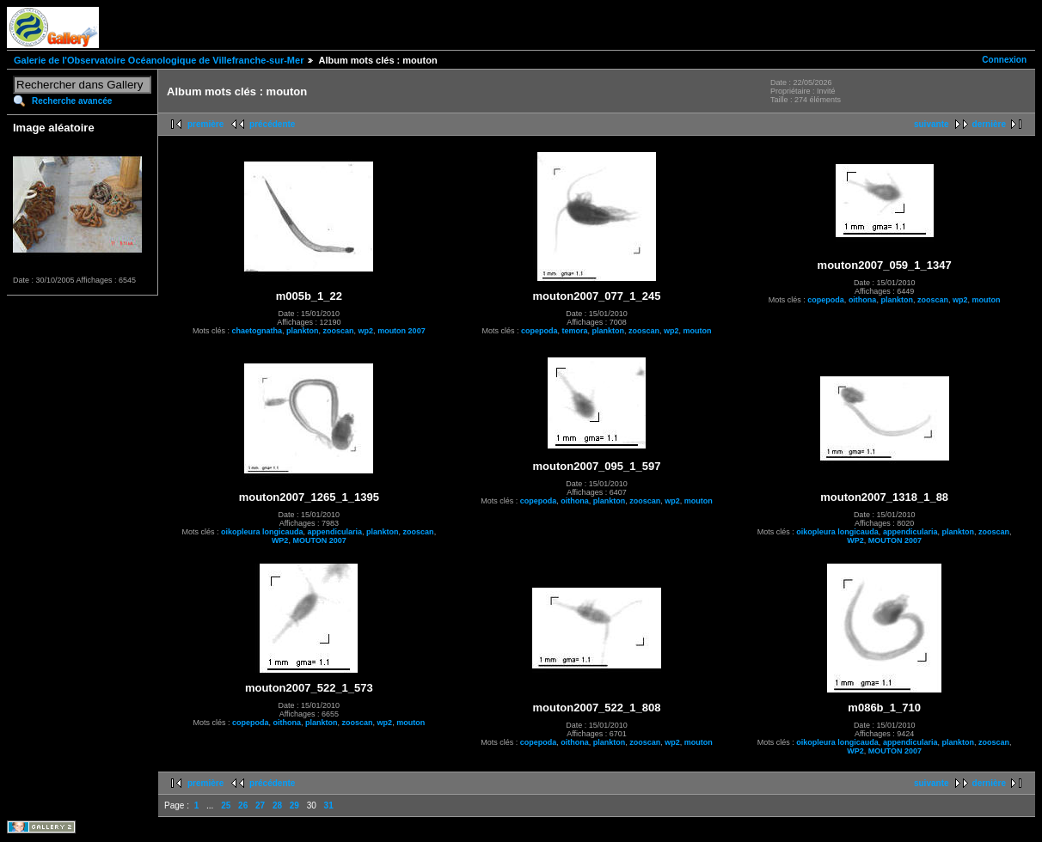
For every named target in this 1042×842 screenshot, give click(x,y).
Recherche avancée (72, 101)
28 (277, 805)
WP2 (280, 540)
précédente (272, 124)
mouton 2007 (401, 330)
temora (574, 330)
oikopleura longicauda (262, 532)
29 (294, 805)
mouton (697, 330)
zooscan (338, 330)
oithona (863, 300)
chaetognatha (257, 330)
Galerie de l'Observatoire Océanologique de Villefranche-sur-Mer (158, 60)
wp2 (366, 330)
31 (329, 805)
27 (260, 805)
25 (225, 805)
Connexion (1004, 59)
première (205, 124)
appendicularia (335, 532)
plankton (302, 330)
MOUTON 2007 (319, 540)
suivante (931, 124)
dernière (989, 124)
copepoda (539, 330)
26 (243, 805)
